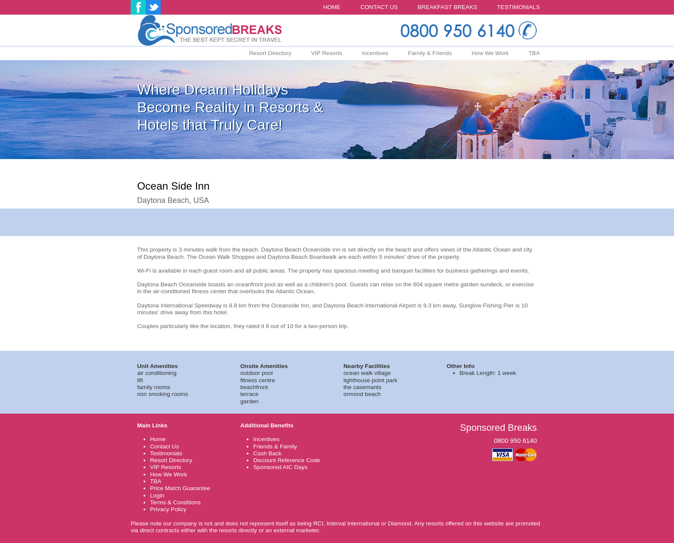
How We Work (490, 53)
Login (157, 495)
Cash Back (267, 453)
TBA (534, 53)
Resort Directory (270, 53)
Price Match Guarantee (180, 488)
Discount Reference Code (286, 460)
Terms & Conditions (175, 502)
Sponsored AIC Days (280, 467)
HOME (332, 7)
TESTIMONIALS (518, 7)
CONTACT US (379, 7)
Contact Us (164, 446)
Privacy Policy (168, 509)
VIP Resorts (326, 53)
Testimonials (166, 453)
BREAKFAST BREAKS (448, 7)
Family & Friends (430, 53)
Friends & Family (275, 446)
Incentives (375, 53)
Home (157, 439)
